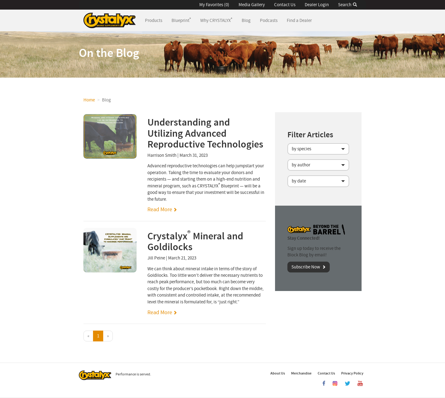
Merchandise (301, 373)
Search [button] (347, 5)
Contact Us (284, 5)
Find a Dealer (299, 21)
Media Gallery (252, 5)
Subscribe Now (305, 267)
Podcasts (269, 21)
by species (301, 149)
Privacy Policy (352, 373)
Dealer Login (317, 5)
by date (299, 181)
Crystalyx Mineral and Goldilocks (195, 242)
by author (301, 165)
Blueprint (181, 20)
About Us (277, 373)
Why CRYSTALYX (216, 20)
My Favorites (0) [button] (214, 5)
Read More (159, 209)
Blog (246, 21)
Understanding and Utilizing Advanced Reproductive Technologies (205, 133)
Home (89, 100)
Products (156, 20)
